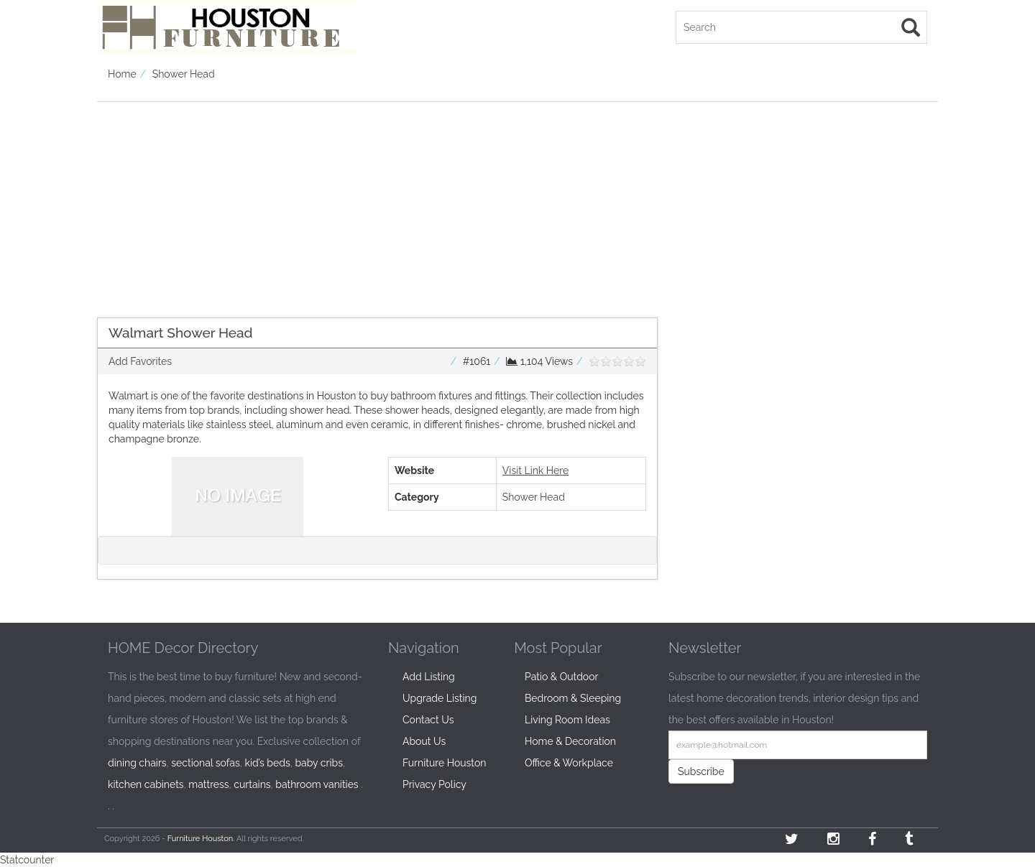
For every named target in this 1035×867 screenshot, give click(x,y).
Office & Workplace (569, 763)
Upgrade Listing (439, 698)
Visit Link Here (535, 470)
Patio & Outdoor (561, 676)
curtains (252, 784)
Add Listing (428, 676)
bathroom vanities (316, 784)
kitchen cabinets (146, 784)
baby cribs (319, 763)
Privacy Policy (434, 784)
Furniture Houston (444, 763)
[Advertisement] (377, 202)
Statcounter (27, 860)
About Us (424, 741)
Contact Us (428, 719)
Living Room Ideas (567, 719)
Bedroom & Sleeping (573, 698)
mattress (208, 784)
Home (122, 74)
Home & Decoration (570, 741)
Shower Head (183, 74)
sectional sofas (205, 763)
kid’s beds (267, 763)
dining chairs (137, 763)
